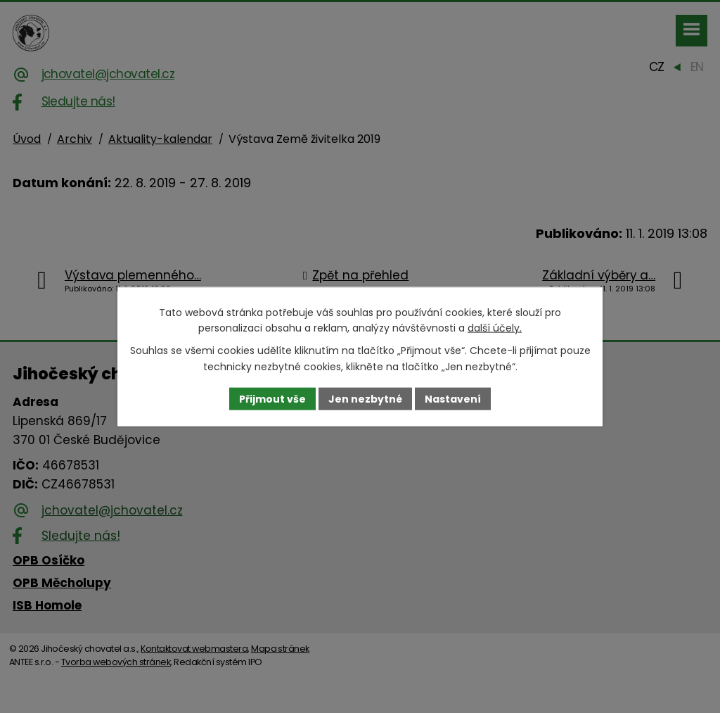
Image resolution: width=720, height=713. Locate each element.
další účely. (495, 328)
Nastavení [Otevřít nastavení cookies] (453, 398)
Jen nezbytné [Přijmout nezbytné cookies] (365, 398)
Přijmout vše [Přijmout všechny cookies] (272, 398)
